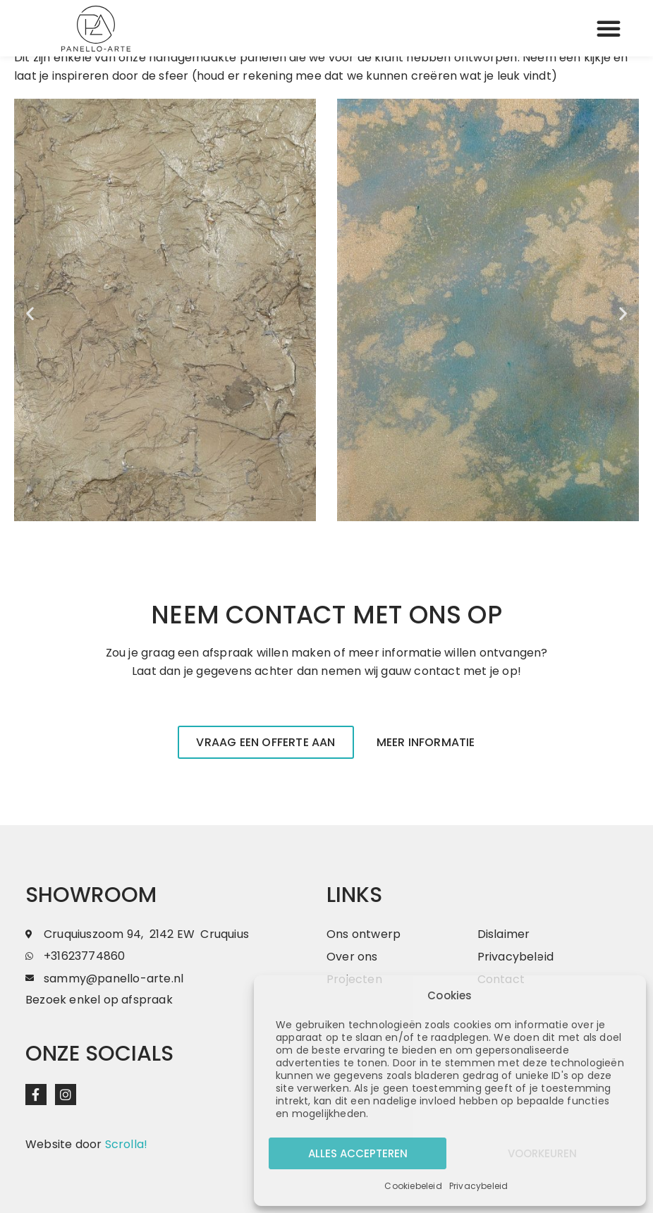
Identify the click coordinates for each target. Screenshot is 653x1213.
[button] (609, 28)
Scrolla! (126, 1144)
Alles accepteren (358, 1153)
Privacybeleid (478, 1186)
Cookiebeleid (412, 1186)
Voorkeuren (542, 1153)
